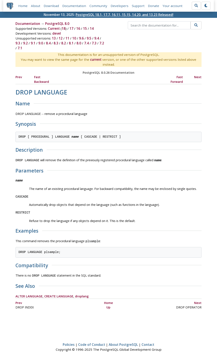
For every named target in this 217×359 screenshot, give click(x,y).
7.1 (20, 48)
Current (54, 28)
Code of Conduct (91, 343)
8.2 (63, 43)
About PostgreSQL (123, 343)
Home (23, 6)
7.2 (101, 43)
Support (138, 6)
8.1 (71, 43)
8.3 (56, 43)
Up (108, 306)
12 (61, 38)
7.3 (94, 43)
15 (85, 28)
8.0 (79, 43)
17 (71, 28)
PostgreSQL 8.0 (57, 23)
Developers (119, 6)
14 (92, 28)
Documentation (74, 6)
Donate (153, 6)
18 (63, 28)
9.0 (40, 43)
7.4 (86, 43)
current (96, 59)
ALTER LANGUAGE (29, 295)
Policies (69, 343)
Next (198, 77)
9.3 (17, 43)
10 (74, 38)
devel (56, 33)
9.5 (89, 38)
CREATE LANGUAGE (58, 295)
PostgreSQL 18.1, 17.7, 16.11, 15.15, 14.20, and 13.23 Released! (124, 15)
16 (78, 28)
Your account (172, 6)
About (35, 6)
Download (51, 6)
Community (98, 6)
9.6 (81, 38)
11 (67, 38)
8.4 (48, 43)
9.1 (33, 43)
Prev (18, 77)
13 (54, 38)
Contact (148, 343)
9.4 (96, 38)
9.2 (25, 43)
